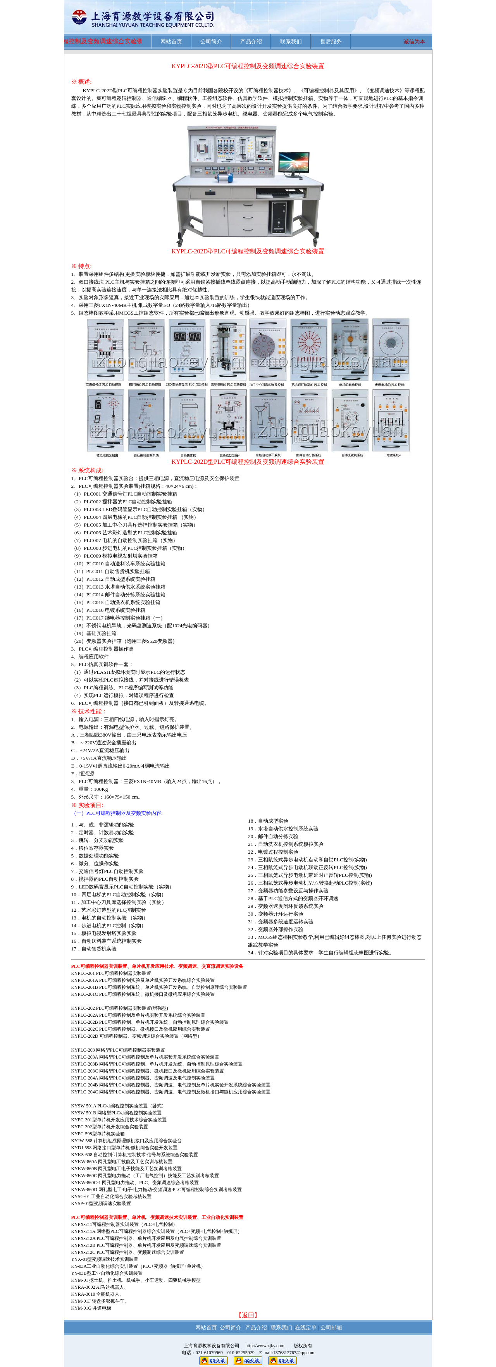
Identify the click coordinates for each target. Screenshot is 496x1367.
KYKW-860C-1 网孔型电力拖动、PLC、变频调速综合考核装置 (135, 1182)
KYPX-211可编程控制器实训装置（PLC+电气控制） (124, 1224)
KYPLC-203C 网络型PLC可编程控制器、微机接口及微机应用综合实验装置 (147, 1071)
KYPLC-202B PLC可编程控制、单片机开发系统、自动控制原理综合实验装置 (150, 1022)
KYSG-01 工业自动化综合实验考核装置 (111, 1196)
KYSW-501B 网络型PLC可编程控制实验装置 (116, 1113)
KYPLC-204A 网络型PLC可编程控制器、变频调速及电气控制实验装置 (143, 1078)
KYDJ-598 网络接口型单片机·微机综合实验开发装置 (124, 1147)
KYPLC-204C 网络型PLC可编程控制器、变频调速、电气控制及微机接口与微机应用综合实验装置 (170, 1092)
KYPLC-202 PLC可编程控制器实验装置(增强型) (119, 1008)
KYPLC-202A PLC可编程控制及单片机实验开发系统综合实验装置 (138, 1015)
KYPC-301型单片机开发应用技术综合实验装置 (119, 1120)
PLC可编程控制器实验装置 (147, 90)
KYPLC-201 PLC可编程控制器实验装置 (111, 973)
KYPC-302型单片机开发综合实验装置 (109, 1126)
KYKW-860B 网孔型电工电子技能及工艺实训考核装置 (126, 1168)
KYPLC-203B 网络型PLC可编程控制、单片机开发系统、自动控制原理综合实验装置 (157, 1064)
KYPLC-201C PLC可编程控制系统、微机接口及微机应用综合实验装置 (143, 994)
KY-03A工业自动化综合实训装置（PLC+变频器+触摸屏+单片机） (138, 1266)
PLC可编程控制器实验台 (106, 478)
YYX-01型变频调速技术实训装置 (105, 1259)
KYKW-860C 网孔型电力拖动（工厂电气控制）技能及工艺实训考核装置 (145, 1175)
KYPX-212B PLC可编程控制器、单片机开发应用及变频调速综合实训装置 (146, 1245)
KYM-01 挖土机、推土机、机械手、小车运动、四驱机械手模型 (136, 1280)
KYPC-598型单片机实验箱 (98, 1133)
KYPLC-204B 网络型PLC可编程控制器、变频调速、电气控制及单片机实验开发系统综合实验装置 (170, 1085)
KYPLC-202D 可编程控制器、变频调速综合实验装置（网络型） (136, 1036)
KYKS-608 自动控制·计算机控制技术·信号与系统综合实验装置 (134, 1154)
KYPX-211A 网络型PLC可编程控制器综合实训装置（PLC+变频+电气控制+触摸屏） (157, 1231)
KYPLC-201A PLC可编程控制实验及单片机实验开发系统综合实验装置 (143, 980)
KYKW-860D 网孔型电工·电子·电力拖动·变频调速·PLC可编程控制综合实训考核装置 (156, 1189)
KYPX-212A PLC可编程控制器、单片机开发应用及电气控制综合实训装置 (146, 1238)
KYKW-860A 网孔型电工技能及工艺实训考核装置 (122, 1161)
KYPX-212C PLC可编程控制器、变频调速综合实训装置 (127, 1252)
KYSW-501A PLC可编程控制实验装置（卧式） (119, 1106)
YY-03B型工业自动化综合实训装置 (107, 1273)
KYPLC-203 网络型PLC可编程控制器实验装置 (118, 1050)
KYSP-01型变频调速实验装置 (101, 1203)
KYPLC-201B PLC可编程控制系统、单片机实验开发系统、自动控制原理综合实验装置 (159, 987)
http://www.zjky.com (262, 1345)
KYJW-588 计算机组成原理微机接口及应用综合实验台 (126, 1140)
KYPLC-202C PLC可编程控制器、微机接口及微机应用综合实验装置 (140, 1029)
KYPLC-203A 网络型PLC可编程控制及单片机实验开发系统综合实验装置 (145, 1057)
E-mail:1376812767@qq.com (287, 1352)
